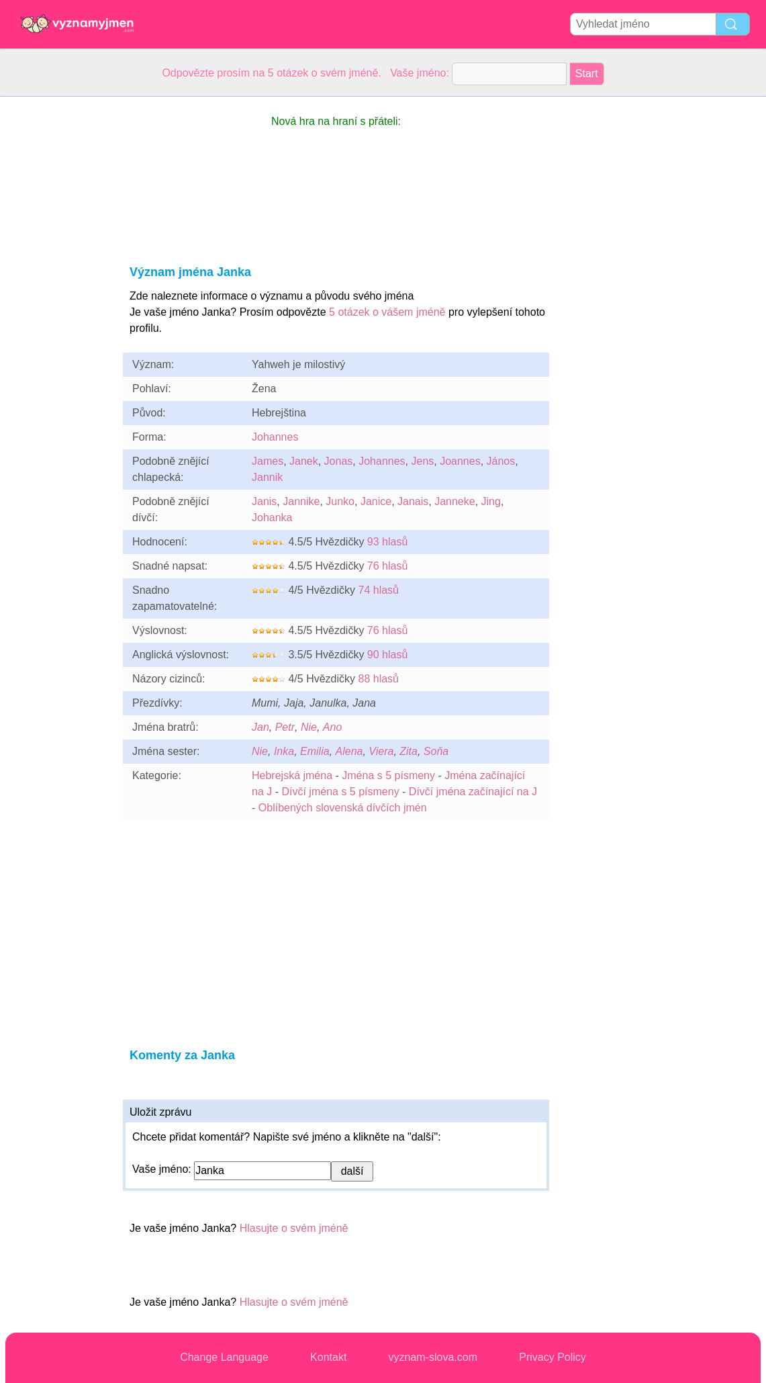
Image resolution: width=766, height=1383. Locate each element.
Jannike (301, 501)
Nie (309, 727)
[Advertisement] (59, 298)
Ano (332, 727)
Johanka (272, 517)
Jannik (267, 477)
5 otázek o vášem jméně (387, 312)
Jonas (338, 461)
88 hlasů (378, 678)
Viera (381, 751)
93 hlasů (387, 541)
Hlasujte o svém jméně (294, 1228)
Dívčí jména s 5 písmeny (340, 791)
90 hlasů (387, 654)
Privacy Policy (552, 1357)
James (267, 461)
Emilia (315, 751)
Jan (260, 727)
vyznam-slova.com (433, 1357)
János (501, 461)
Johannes (275, 437)
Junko (340, 501)
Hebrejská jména (292, 775)
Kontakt (328, 1357)
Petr (285, 727)
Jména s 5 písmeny (388, 775)
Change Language (224, 1357)
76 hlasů (387, 566)
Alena (349, 751)
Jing (491, 501)
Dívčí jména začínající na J (473, 791)
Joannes (460, 461)
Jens (422, 461)
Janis (264, 501)
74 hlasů (378, 590)
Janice (376, 501)
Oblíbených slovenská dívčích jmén (342, 807)
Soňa (436, 751)
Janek (303, 461)
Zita (408, 751)
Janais (412, 501)
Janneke (454, 501)
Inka (284, 751)
